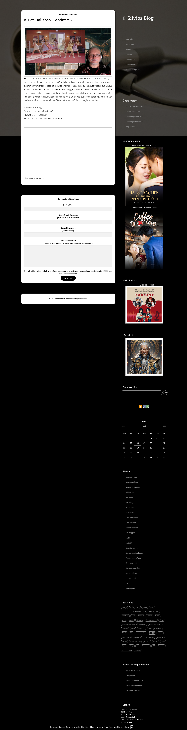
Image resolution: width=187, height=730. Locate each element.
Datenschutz (131, 65)
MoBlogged (130, 533)
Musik (128, 538)
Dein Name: (68, 205)
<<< (123, 426)
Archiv (128, 49)
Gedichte (129, 497)
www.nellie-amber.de (134, 685)
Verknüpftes (130, 588)
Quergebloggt (131, 563)
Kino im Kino (131, 523)
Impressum (130, 59)
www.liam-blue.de (133, 691)
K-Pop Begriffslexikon (134, 117)
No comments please (134, 553)
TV (127, 583)
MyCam (129, 543)
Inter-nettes (130, 513)
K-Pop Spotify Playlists (135, 122)
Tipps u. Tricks (131, 578)
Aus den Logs (131, 477)
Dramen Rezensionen (134, 106)
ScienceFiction (131, 573)
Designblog (130, 675)
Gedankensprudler (133, 670)
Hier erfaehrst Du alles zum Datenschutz (109, 727)
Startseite (129, 39)
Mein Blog (130, 44)
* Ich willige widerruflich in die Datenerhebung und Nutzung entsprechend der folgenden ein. (68, 272)
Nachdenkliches (132, 548)
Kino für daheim (132, 518)
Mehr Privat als (132, 528)
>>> (164, 426)
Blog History (130, 127)
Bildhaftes (129, 492)
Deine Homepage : (68, 229)
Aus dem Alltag (132, 482)
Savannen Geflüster (134, 568)
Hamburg (129, 502)
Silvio (26, 178)
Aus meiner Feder (133, 487)
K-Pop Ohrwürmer (133, 111)
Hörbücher (130, 507)
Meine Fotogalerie (133, 70)
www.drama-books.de (134, 680)
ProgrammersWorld (133, 558)
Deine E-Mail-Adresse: (68, 216)
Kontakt (129, 54)
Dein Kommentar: (68, 242)
